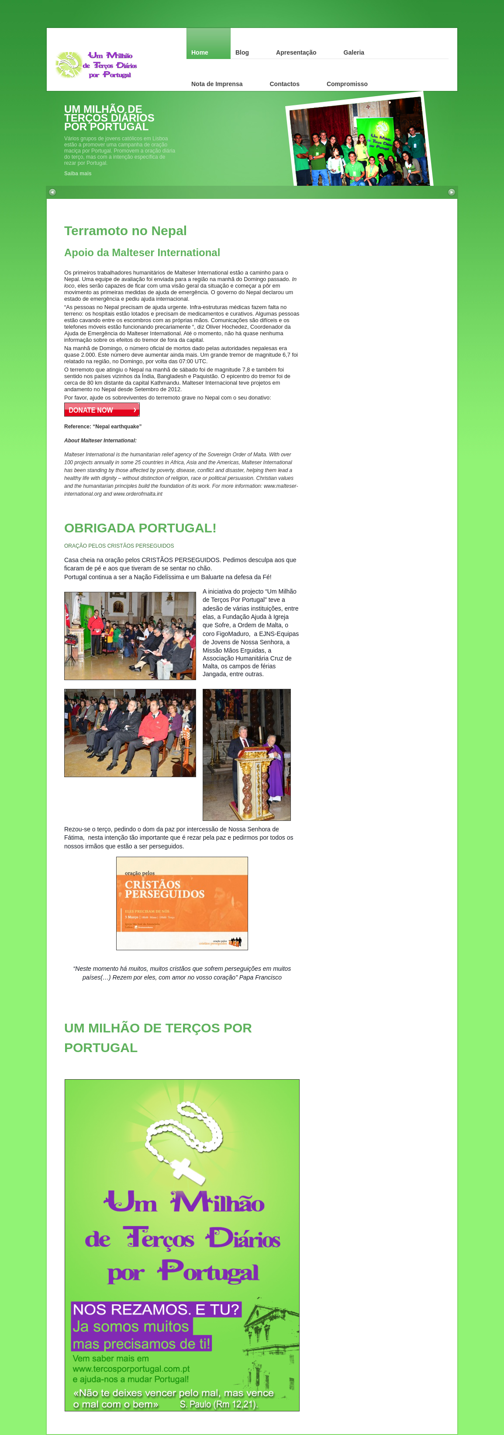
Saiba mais (78, 173)
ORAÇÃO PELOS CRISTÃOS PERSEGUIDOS (119, 546)
